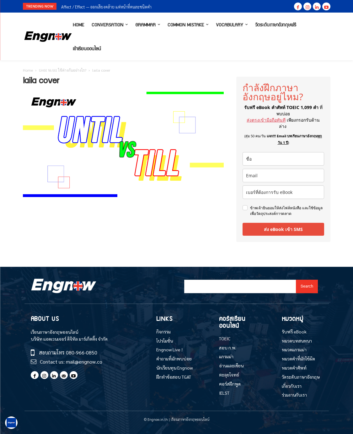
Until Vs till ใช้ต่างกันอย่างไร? (62, 70)
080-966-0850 (81, 352)
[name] (283, 159)
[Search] (307, 286)
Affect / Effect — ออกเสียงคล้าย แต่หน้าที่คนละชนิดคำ (106, 6)
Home (28, 70)
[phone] (283, 192)
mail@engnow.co (84, 361)
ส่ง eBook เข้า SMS (283, 229)
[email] (283, 175)
